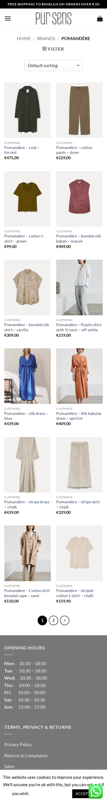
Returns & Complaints (26, 755)
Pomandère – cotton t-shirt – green (24, 238)
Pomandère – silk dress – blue (26, 416)
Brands (46, 38)
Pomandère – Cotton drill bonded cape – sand (27, 593)
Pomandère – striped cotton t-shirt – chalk (74, 593)
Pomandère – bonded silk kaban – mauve (78, 238)
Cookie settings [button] (50, 793)
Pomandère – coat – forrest (22, 150)
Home (24, 38)
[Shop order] (53, 65)
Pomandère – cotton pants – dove (74, 150)
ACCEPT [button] (83, 793)
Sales (9, 766)
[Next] (65, 620)
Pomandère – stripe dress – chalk (26, 504)
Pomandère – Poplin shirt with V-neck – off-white (79, 327)
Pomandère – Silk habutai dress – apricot (78, 416)
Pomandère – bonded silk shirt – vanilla (26, 327)
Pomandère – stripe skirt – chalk (78, 504)
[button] (7, 18)
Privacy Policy (18, 744)
